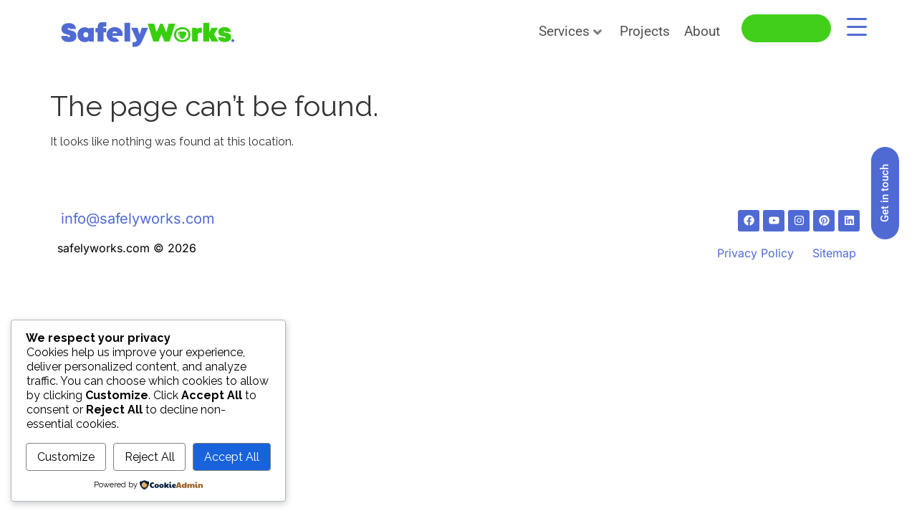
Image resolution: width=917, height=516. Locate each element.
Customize (66, 457)
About (702, 31)
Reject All (150, 457)
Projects (645, 31)
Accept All (231, 457)
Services (570, 31)
